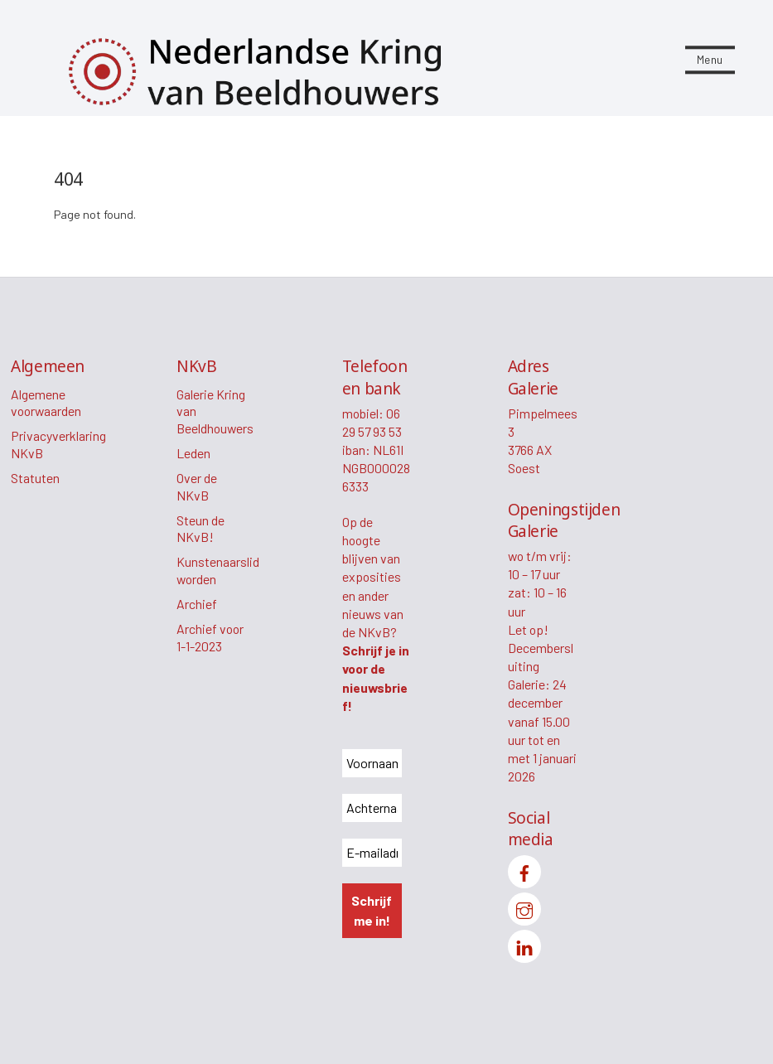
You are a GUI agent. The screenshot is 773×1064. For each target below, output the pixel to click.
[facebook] (524, 870)
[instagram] (524, 907)
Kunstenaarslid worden (217, 570)
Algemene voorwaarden (46, 402)
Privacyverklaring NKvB (58, 444)
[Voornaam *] (372, 763)
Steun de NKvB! (200, 528)
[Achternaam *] (372, 808)
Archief (196, 604)
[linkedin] (524, 944)
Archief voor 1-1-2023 (210, 637)
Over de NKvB (196, 486)
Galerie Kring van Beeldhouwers (215, 411)
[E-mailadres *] (372, 853)
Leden (193, 453)
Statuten (35, 478)
